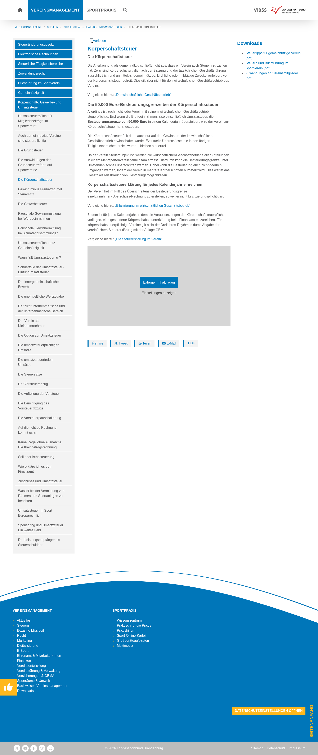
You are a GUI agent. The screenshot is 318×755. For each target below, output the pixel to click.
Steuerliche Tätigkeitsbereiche (40, 64)
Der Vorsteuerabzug (33, 384)
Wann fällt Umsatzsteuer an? (39, 257)
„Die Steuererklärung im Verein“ (139, 239)
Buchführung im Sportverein (39, 83)
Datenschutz (276, 748)
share (97, 343)
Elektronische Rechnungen (38, 54)
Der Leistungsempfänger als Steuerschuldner (39, 542)
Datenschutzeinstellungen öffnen (269, 710)
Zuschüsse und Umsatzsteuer (40, 481)
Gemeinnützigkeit (31, 92)
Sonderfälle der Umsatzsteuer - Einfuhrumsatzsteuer (41, 269)
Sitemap (257, 748)
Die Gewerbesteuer (32, 204)
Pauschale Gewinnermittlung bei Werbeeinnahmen (39, 216)
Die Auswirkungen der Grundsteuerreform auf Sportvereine (35, 165)
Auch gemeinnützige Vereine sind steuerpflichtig (39, 138)
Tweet (120, 343)
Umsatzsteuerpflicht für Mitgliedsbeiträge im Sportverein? (35, 121)
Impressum (297, 748)
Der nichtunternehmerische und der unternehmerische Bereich (41, 308)
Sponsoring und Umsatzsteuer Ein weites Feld (40, 527)
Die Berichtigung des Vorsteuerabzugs (33, 405)
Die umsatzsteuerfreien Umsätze (35, 362)
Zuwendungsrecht (31, 73)
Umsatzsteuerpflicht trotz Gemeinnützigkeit (36, 245)
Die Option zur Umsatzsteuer (39, 335)
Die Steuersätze (30, 374)
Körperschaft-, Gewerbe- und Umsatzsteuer (39, 105)
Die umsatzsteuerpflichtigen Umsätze (38, 347)
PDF (191, 343)
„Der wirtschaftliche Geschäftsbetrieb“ (143, 95)
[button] (125, 10)
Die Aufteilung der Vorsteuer (39, 393)
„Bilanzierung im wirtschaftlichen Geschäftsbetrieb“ (152, 205)
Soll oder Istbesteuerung (36, 457)
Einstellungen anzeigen (159, 293)
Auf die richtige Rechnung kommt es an (37, 430)
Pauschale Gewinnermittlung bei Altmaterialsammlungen (39, 230)
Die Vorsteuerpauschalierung (39, 418)
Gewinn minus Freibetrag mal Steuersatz (40, 191)
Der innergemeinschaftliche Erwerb (38, 284)
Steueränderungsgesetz (36, 44)
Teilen (145, 343)
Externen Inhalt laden (159, 282)
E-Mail (169, 343)
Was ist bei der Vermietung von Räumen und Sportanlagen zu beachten (41, 496)
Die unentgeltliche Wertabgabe (41, 296)
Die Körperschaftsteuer (35, 179)
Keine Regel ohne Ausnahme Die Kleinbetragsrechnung (40, 444)
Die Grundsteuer (30, 150)
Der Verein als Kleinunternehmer (31, 323)
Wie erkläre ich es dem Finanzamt (35, 469)
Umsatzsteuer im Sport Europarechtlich (35, 513)
